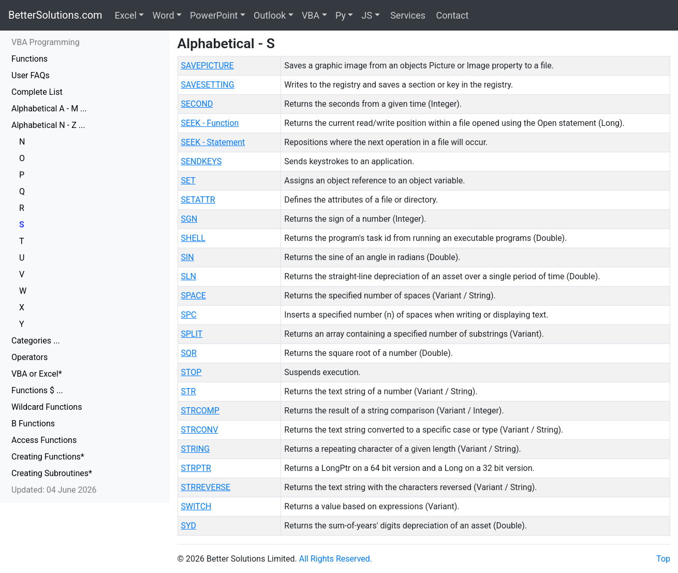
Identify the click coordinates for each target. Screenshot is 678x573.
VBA (310, 15)
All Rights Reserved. (335, 559)
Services (406, 15)
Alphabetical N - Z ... (48, 125)
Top (663, 559)
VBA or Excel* (36, 374)
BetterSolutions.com (55, 15)
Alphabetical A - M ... (49, 108)
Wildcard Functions (46, 407)
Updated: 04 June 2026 (54, 490)
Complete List (37, 92)
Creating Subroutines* (51, 473)
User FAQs (30, 75)
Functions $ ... (37, 390)
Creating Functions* (47, 457)
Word (163, 15)
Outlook (270, 15)
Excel (126, 15)
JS (366, 15)
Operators (29, 357)
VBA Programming (45, 42)
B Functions (33, 423)
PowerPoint (214, 15)
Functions (29, 59)
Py (340, 15)
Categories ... (35, 341)
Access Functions (44, 440)
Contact (451, 15)
